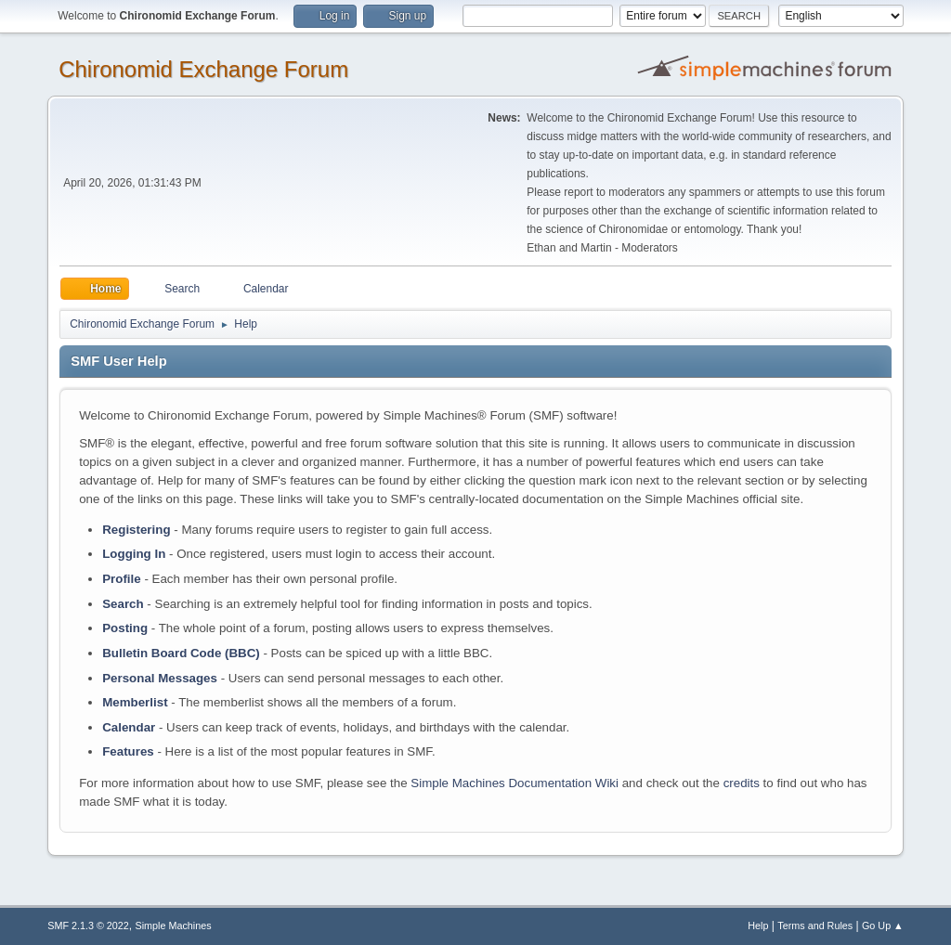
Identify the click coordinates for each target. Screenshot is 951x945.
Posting (125, 628)
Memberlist (134, 702)
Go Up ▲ (883, 925)
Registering (136, 530)
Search (122, 604)
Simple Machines (174, 925)
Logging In (133, 554)
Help (758, 925)
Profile (121, 579)
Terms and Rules (815, 925)
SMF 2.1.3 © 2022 (88, 925)
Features (128, 751)
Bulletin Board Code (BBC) (181, 653)
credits (741, 783)
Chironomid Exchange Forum (203, 69)
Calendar (128, 727)
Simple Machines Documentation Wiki (514, 783)
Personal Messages (159, 678)
